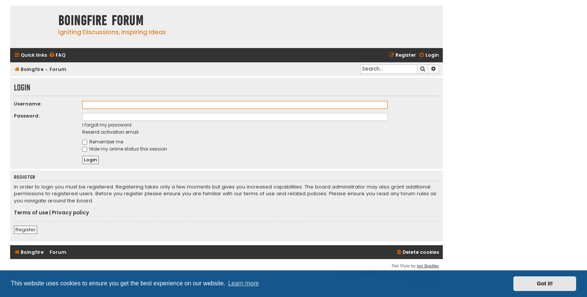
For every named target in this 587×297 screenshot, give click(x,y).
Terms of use (31, 213)
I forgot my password (106, 125)
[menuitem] (57, 55)
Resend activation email (110, 132)
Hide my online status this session (124, 149)
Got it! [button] (545, 283)
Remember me (102, 142)
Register (25, 229)
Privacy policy (70, 213)
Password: (26, 116)
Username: (27, 104)
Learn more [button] (243, 283)
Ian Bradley (428, 266)
